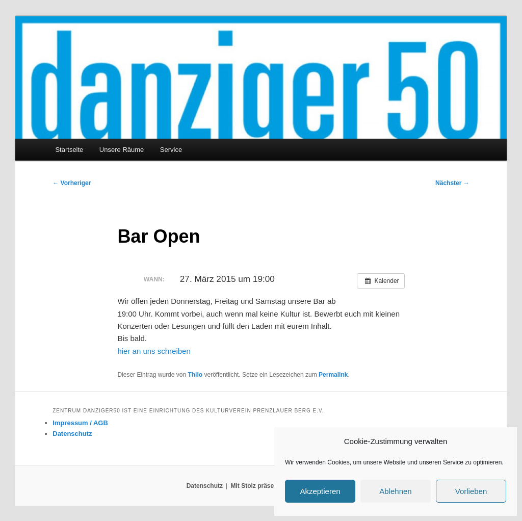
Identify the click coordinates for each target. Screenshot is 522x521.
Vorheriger (72, 183)
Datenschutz (72, 433)
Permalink (333, 374)
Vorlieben (471, 491)
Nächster (452, 183)
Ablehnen (395, 491)
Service (171, 149)
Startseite (69, 149)
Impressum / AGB (80, 423)
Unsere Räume (121, 149)
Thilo (195, 374)
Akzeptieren (320, 491)
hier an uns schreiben (153, 351)
